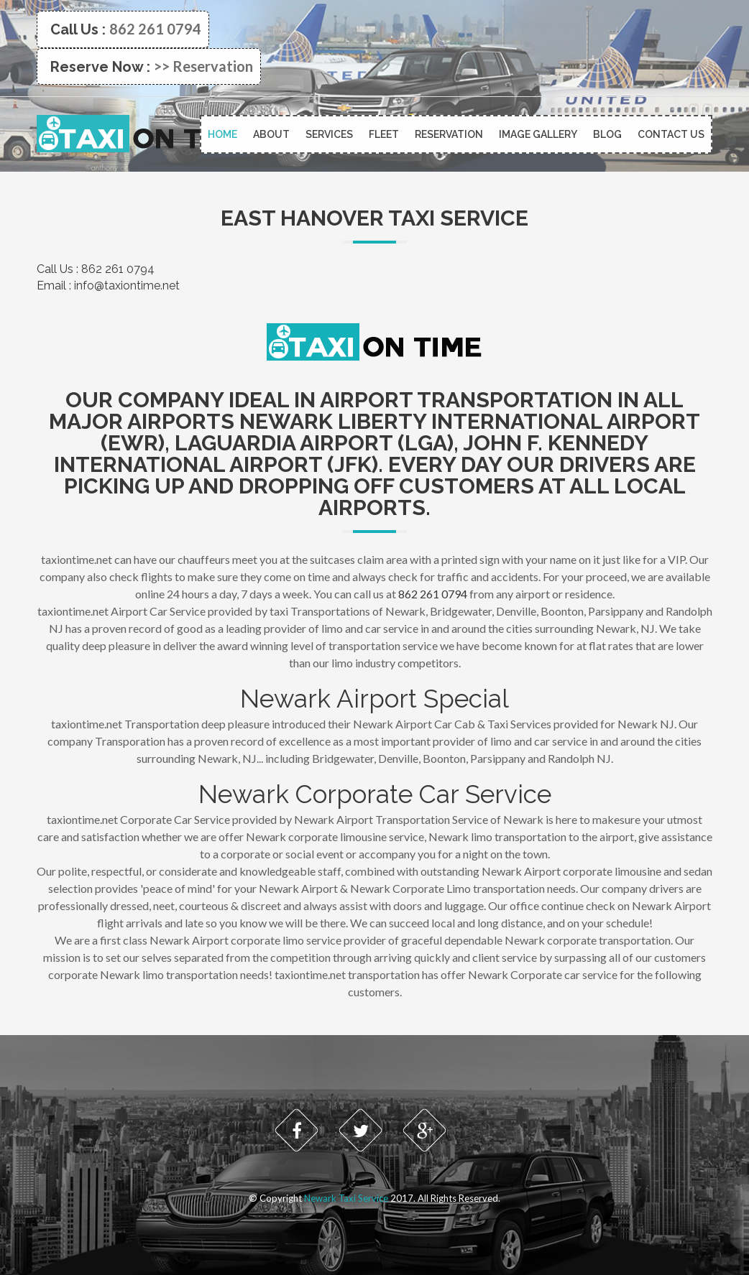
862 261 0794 (155, 28)
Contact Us (671, 134)
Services (329, 134)
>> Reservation (203, 66)
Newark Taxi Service (346, 1198)
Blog (607, 134)
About (271, 134)
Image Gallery (538, 134)
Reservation (449, 134)
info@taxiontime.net (127, 285)
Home (222, 134)
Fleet (384, 134)
